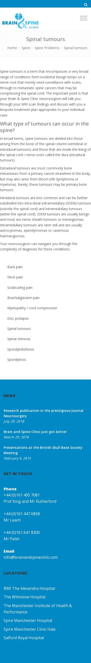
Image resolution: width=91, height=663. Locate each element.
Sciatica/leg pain (20, 287)
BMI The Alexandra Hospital (29, 588)
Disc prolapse (18, 318)
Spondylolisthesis (20, 349)
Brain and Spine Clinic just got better (35, 431)
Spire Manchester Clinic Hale (30, 629)
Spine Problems (47, 47)
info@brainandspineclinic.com (31, 557)
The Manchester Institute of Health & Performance (38, 609)
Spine (26, 47)
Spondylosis (16, 359)
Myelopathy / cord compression (32, 308)
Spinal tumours (75, 47)
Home (12, 47)
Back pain (15, 267)
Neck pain (15, 277)
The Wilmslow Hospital (24, 597)
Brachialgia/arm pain (23, 297)
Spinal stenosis (19, 338)
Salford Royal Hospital (24, 637)
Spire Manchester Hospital (28, 620)
